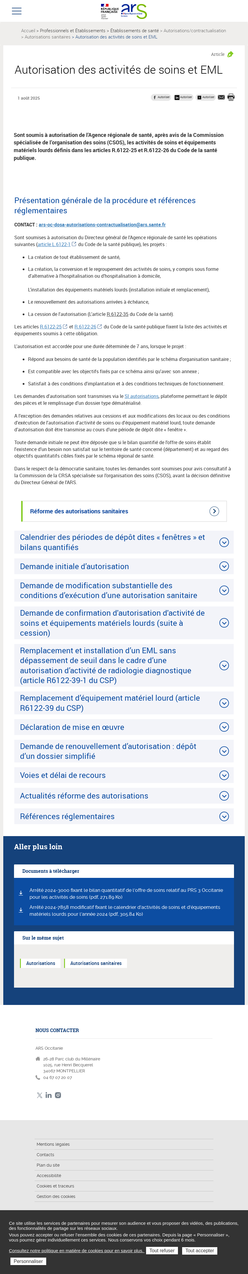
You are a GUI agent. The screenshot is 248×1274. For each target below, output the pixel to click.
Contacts (45, 1154)
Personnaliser (28, 1261)
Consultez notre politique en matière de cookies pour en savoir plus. (77, 1250)
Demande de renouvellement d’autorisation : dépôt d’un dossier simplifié (108, 751)
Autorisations (40, 963)
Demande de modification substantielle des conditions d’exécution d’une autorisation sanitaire (108, 590)
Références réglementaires (67, 816)
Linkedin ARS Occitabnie (49, 1095)
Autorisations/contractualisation (195, 30)
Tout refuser (161, 1250)
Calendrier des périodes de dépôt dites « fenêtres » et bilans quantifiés (112, 542)
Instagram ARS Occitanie (58, 1095)
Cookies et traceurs (55, 1186)
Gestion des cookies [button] (56, 1196)
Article (218, 54)
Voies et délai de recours (63, 775)
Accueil (28, 30)
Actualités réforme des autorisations (84, 795)
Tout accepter (199, 1250)
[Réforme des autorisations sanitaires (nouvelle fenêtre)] (124, 511)
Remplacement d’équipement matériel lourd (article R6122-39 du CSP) (110, 703)
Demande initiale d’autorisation (74, 566)
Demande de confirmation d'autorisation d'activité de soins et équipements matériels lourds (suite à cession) (112, 623)
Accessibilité (49, 1175)
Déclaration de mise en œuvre (72, 727)
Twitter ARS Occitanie (39, 1095)
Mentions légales (53, 1144)
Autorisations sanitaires (48, 37)
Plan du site (48, 1165)
